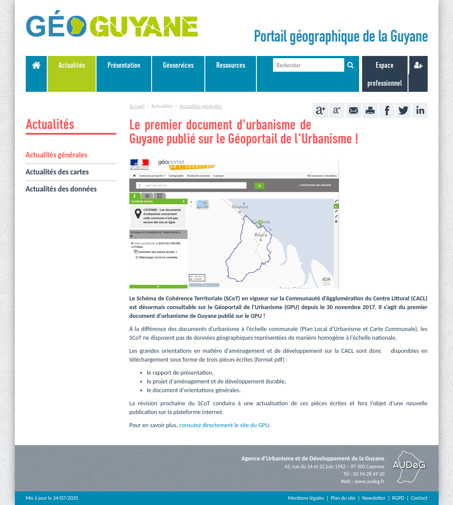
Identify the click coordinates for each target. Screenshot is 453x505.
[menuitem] (72, 74)
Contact (419, 498)
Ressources (230, 65)
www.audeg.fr (369, 481)
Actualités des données (61, 189)
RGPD (398, 498)
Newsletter (373, 498)
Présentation (123, 65)
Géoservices (178, 65)
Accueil (137, 106)
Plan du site (343, 498)
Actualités (72, 65)
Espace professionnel (384, 74)
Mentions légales (306, 498)
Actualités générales (57, 155)
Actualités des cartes (57, 172)
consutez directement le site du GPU (224, 425)
